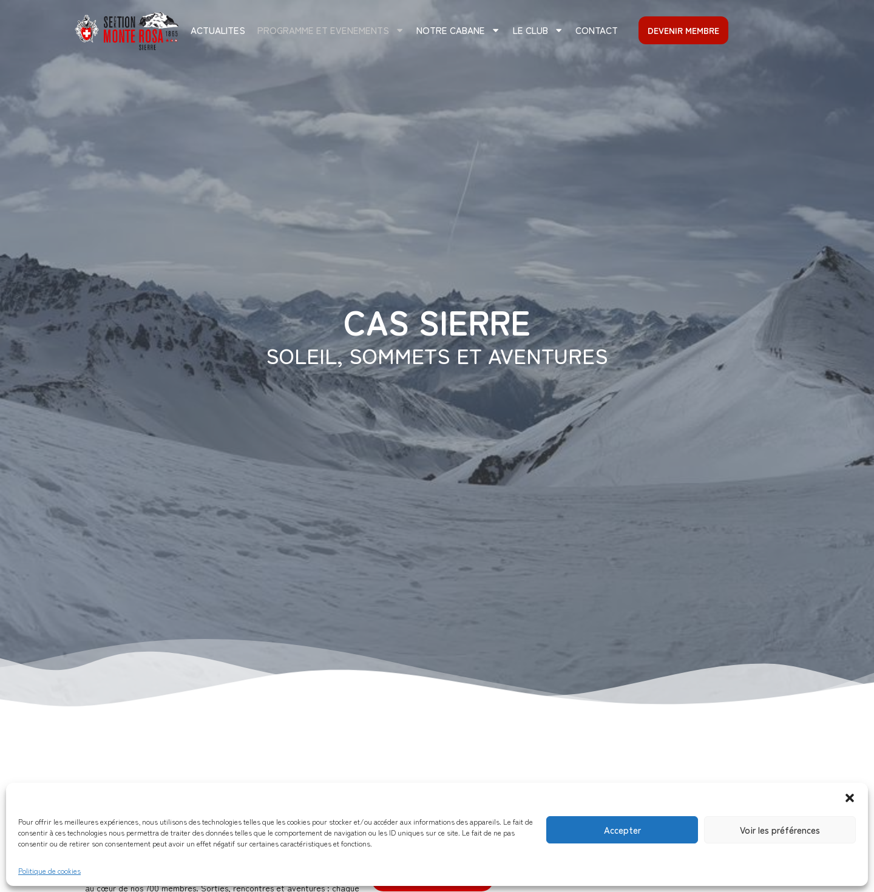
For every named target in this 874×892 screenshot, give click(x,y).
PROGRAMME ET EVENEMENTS (330, 30)
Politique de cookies (49, 870)
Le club (538, 30)
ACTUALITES (218, 29)
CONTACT (596, 29)
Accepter (622, 829)
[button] (850, 798)
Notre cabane (458, 30)
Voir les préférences (780, 829)
